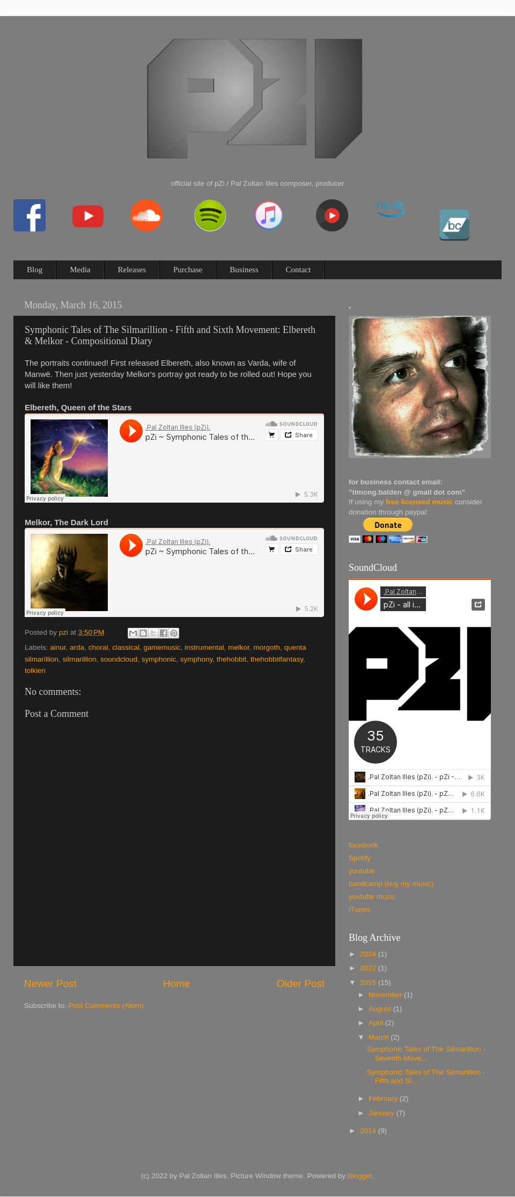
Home (176, 983)
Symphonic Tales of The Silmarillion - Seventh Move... (426, 1053)
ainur (57, 647)
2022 (369, 968)
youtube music (372, 897)
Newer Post (50, 983)
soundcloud (118, 659)
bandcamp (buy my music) (391, 884)
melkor (238, 647)
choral (98, 647)
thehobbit (232, 659)
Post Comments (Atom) (106, 1006)
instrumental (204, 647)
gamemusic (161, 647)
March (380, 1037)
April (377, 1023)
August (381, 1009)
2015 (369, 982)
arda (77, 647)
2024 (369, 954)
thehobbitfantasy (277, 659)
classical (125, 647)
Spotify (360, 858)
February (384, 1098)
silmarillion (80, 659)
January (382, 1113)
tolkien (35, 670)
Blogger (360, 1176)
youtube (361, 871)
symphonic (159, 659)
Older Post (301, 983)
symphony (196, 659)
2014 (369, 1131)
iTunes (359, 909)
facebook (363, 845)
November (386, 995)
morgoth (266, 647)
